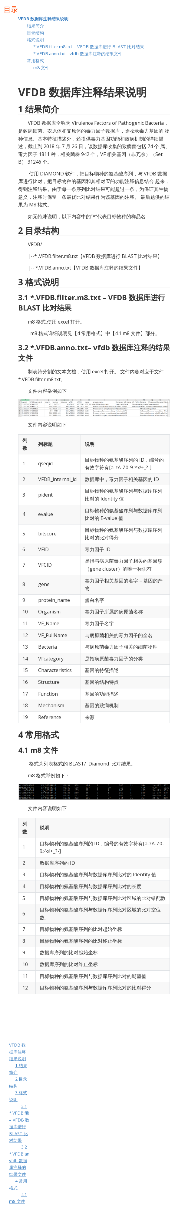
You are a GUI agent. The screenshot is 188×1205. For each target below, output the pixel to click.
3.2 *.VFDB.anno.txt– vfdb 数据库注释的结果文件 (26, 1160)
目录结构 (36, 33)
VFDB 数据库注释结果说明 (44, 19)
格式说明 (35, 39)
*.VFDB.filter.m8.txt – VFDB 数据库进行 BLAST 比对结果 (89, 46)
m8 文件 (41, 67)
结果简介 (36, 26)
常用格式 (35, 60)
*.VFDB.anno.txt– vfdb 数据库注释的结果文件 (78, 53)
